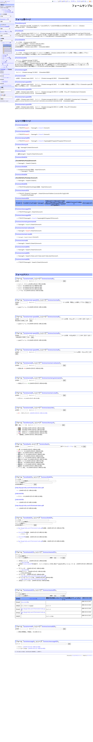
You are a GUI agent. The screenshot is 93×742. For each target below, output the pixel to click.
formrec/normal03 (22, 259)
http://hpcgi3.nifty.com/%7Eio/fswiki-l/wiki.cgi (29, 487)
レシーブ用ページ (23, 121)
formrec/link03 (21, 174)
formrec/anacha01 (22, 131)
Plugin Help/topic (5, 81)
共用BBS (3, 56)
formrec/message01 (23, 209)
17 (3, 50)
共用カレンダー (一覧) (6, 42)
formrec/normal (21, 240)
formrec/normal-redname (24, 228)
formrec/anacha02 (22, 138)
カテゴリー (3, 31)
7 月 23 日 (2, 1)
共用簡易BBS (4, 55)
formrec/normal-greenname (25, 221)
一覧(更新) (72, 1)
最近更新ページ (4, 69)
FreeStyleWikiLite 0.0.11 (77, 655)
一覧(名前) (78, 1)
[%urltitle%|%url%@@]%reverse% (26, 160)
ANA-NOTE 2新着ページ (6, 77)
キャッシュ (8, 31)
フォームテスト (22, 274)
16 (10, 49)
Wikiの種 (3, 62)
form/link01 (20, 40)
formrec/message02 (23, 215)
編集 (63, 1)
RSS (90, 1)
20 (7, 50)
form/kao (19, 31)
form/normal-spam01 (23, 82)
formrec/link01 (21, 157)
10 (3, 49)
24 (3, 51)
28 (8, 51)
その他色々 (4, 67)
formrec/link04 (21, 184)
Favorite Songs (4, 65)
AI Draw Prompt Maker (6, 74)
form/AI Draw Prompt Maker (6, 85)
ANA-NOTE (19, 493)
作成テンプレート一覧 (6, 58)
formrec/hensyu (21, 144)
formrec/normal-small (23, 234)
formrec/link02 (21, 166)
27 (7, 51)
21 (8, 50)
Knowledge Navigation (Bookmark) (8, 63)
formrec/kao (20, 151)
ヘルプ (87, 1)
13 (7, 49)
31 (3, 52)
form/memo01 (21, 58)
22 (9, 50)
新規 (60, 1)
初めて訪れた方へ (5, 9)
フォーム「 (20, 278)
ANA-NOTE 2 (89, 655)
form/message (21, 70)
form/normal (20, 76)
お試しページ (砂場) (5, 57)
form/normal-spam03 (23, 97)
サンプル (69, 446)
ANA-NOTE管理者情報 (8, 12)
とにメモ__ (4, 60)
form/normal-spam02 (23, 89)
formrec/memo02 (22, 198)
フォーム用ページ (23, 19)
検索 (83, 1)
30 (10, 51)
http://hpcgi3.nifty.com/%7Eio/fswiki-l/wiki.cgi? (33, 579)
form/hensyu (20, 23)
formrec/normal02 (22, 253)
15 (9, 49)
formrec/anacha (21, 125)
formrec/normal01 (22, 247)
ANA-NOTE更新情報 (4, 26)
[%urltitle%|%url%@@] (23, 178)
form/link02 (20, 50)
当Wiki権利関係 (7, 11)
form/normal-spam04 (23, 104)
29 (9, 51)
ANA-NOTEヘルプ (4, 19)
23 (10, 50)
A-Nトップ (55, 1)
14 (8, 49)
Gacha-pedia (8, 1)
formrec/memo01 (22, 190)
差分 (67, 1)
